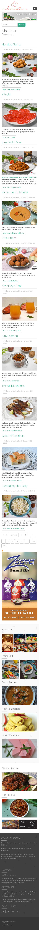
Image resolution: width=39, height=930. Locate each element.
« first (5, 535)
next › (33, 541)
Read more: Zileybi (9, 137)
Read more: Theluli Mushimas (12, 431)
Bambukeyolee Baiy (15, 485)
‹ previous (14, 535)
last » (5, 546)
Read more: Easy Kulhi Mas (12, 187)
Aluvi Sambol (10, 335)
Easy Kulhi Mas (11, 142)
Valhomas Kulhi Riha (15, 192)
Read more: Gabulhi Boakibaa (12, 481)
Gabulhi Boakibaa (13, 435)
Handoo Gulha (11, 44)
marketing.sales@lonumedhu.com (18, 901)
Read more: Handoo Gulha (11, 89)
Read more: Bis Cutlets (10, 281)
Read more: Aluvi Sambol (11, 381)
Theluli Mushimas (13, 385)
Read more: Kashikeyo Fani (12, 331)
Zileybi (6, 94)
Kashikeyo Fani (11, 285)
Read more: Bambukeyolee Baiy (13, 529)
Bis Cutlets (9, 238)
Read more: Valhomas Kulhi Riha (13, 233)
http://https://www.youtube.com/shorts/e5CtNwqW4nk (19, 177)
